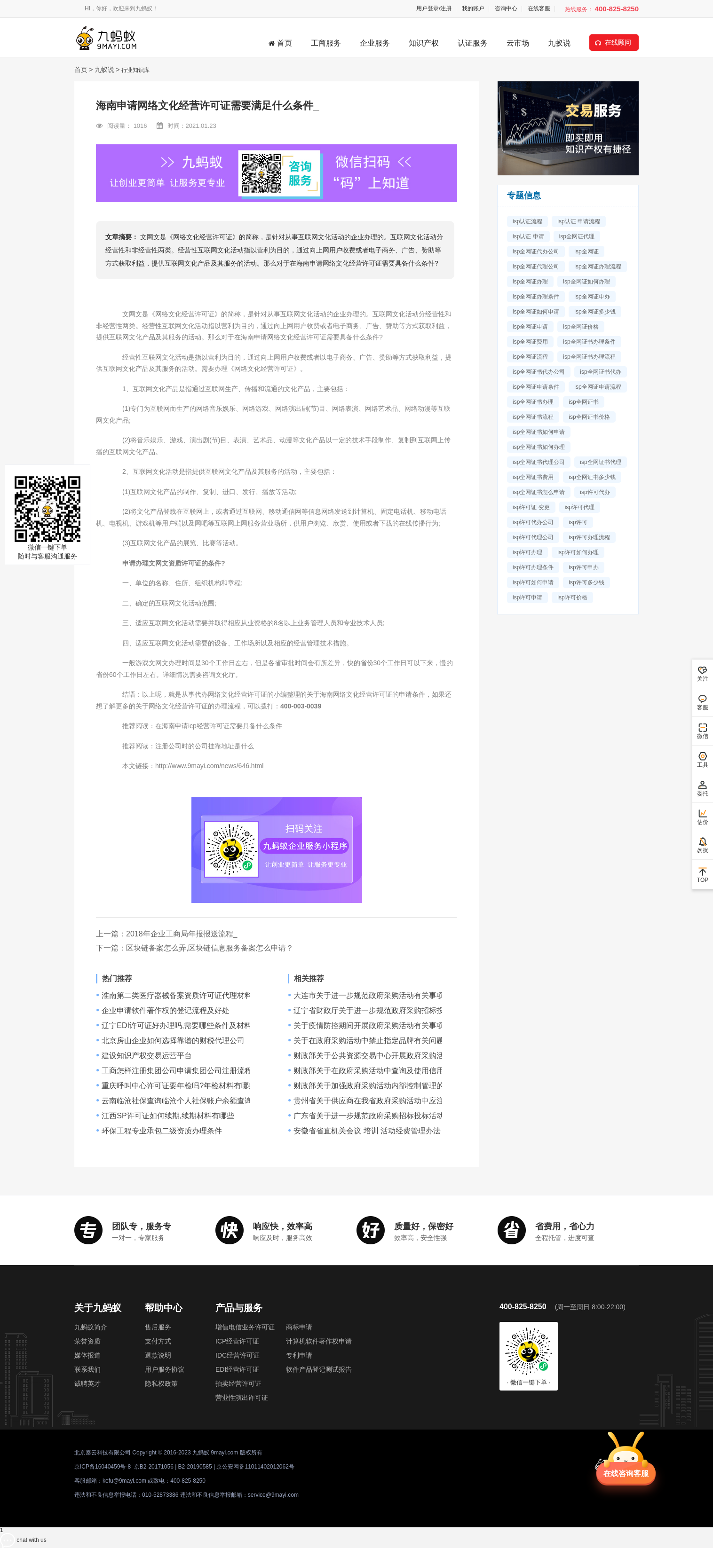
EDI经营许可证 (237, 1369)
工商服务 (326, 43)
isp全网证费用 (530, 341)
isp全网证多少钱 (594, 311)
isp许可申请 (527, 597)
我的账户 (473, 8)
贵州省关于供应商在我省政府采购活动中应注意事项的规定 (391, 1101)
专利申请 (299, 1355)
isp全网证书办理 (533, 402)
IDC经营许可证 (237, 1355)
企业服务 (375, 43)
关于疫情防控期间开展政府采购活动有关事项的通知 (380, 1025)
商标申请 (299, 1327)
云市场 (518, 43)
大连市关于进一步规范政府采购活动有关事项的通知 (380, 995)
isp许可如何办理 (577, 552)
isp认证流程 (527, 221)
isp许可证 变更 (531, 507)
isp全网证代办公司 (536, 251)
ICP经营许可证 (237, 1341)
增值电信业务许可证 (245, 1327)
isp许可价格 (572, 597)
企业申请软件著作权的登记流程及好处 (166, 1010)
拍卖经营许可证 (238, 1383)
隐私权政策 (161, 1383)
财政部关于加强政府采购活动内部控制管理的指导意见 (383, 1086)
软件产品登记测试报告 (319, 1369)
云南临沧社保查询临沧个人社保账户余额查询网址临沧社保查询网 (211, 1101)
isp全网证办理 (530, 281)
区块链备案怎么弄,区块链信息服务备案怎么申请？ (209, 948)
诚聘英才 (87, 1383)
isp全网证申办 (592, 296)
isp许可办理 (527, 552)
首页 (280, 43)
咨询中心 (506, 8)
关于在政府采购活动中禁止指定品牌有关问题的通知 (380, 1041)
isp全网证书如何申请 (539, 432)
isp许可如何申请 (533, 582)
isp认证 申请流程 (578, 221)
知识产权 (424, 43)
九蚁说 (559, 43)
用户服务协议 (164, 1369)
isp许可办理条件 (533, 567)
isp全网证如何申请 (536, 311)
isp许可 (578, 522)
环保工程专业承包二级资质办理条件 (162, 1131)
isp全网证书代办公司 (539, 372)
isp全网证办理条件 (536, 296)
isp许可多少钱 (586, 582)
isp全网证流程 (530, 357)
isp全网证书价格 (589, 417)
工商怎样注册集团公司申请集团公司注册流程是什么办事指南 (203, 1071)
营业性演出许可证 (241, 1397)
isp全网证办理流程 (597, 266)
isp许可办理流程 (589, 537)
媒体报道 (87, 1355)
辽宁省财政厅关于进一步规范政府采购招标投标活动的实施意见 (398, 1010)
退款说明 (158, 1355)
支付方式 (158, 1341)
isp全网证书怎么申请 (539, 492)
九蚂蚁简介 (90, 1327)
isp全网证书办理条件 (589, 341)
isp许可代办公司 (533, 522)
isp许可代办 (595, 492)
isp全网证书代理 (600, 462)
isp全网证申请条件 (536, 387)
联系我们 (87, 1369)
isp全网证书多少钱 (592, 477)
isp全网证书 (583, 402)
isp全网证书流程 (533, 417)
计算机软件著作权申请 (319, 1341)
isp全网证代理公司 (536, 266)
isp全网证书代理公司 (539, 462)
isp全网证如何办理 (586, 281)
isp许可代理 (579, 507)
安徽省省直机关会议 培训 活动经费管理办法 (367, 1131)
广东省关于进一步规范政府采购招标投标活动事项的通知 (387, 1116)
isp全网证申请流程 (597, 387)
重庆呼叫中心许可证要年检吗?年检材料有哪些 (179, 1086)
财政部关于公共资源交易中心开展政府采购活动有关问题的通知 (398, 1056)
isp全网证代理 (576, 236)
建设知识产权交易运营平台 (147, 1056)
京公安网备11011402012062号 (255, 1466)
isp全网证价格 (580, 326)
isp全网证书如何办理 (539, 447)
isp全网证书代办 (600, 372)
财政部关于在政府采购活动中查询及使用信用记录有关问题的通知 (402, 1071)
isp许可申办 (583, 567)
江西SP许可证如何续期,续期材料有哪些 (168, 1116)
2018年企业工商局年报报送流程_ (182, 934)
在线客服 (539, 8)
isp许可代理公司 (533, 537)
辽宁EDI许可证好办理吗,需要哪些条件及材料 (177, 1025)
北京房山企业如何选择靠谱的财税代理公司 (173, 1041)
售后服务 (158, 1327)
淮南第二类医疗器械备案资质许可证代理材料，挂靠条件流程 (203, 995)
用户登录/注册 (434, 8)
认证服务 (473, 43)
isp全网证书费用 (533, 477)
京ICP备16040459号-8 (102, 1466)
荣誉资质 (87, 1341)
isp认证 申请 (528, 236)
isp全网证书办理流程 (589, 357)
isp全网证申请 (530, 326)
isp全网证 (586, 251)
